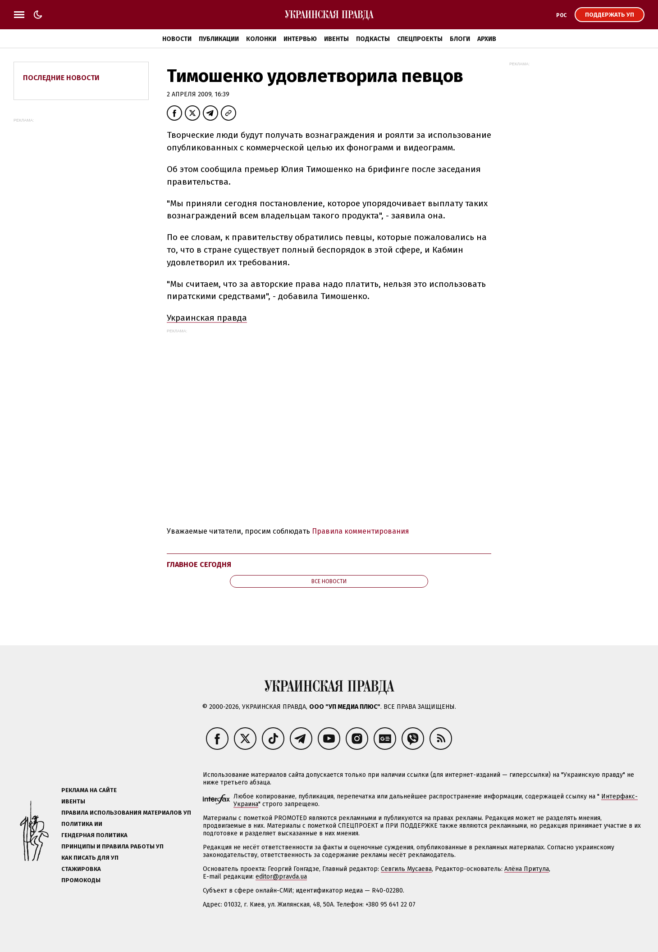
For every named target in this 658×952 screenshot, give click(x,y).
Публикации (219, 39)
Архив (486, 39)
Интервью (300, 39)
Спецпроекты (420, 39)
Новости (177, 39)
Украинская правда (207, 318)
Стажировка (81, 869)
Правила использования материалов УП (126, 812)
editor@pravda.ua (281, 876)
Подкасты (373, 39)
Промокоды (81, 880)
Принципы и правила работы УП (112, 846)
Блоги (460, 39)
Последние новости (61, 77)
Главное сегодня (199, 564)
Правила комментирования (360, 531)
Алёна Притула (526, 869)
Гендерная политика (94, 835)
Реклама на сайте (89, 790)
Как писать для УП (90, 857)
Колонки (261, 39)
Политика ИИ (81, 824)
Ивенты (336, 39)
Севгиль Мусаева (406, 869)
